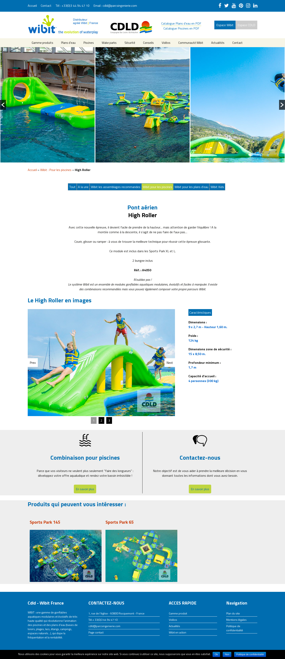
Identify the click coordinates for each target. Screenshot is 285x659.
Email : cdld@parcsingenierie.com (115, 5)
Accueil (32, 5)
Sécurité (129, 42)
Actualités (217, 42)
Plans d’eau (68, 42)
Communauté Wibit (190, 42)
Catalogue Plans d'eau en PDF (181, 23)
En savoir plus (85, 489)
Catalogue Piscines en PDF (181, 28)
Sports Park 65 (119, 522)
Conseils (148, 42)
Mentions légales (236, 620)
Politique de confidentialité (234, 628)
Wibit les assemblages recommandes (115, 186)
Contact (46, 5)
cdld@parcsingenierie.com (104, 626)
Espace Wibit (225, 25)
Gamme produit (178, 613)
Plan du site (233, 613)
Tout (72, 186)
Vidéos (166, 42)
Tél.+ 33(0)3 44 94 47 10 (103, 620)
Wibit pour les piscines (157, 186)
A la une (83, 186)
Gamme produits (42, 42)
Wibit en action (177, 632)
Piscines (89, 42)
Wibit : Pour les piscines (55, 169)
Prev (33, 362)
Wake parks (109, 42)
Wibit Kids (217, 186)
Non (227, 654)
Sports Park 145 (45, 522)
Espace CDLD (246, 25)
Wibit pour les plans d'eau (191, 186)
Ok (216, 654)
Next (169, 362)
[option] (47, 104)
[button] (3, 105)
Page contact (96, 632)
